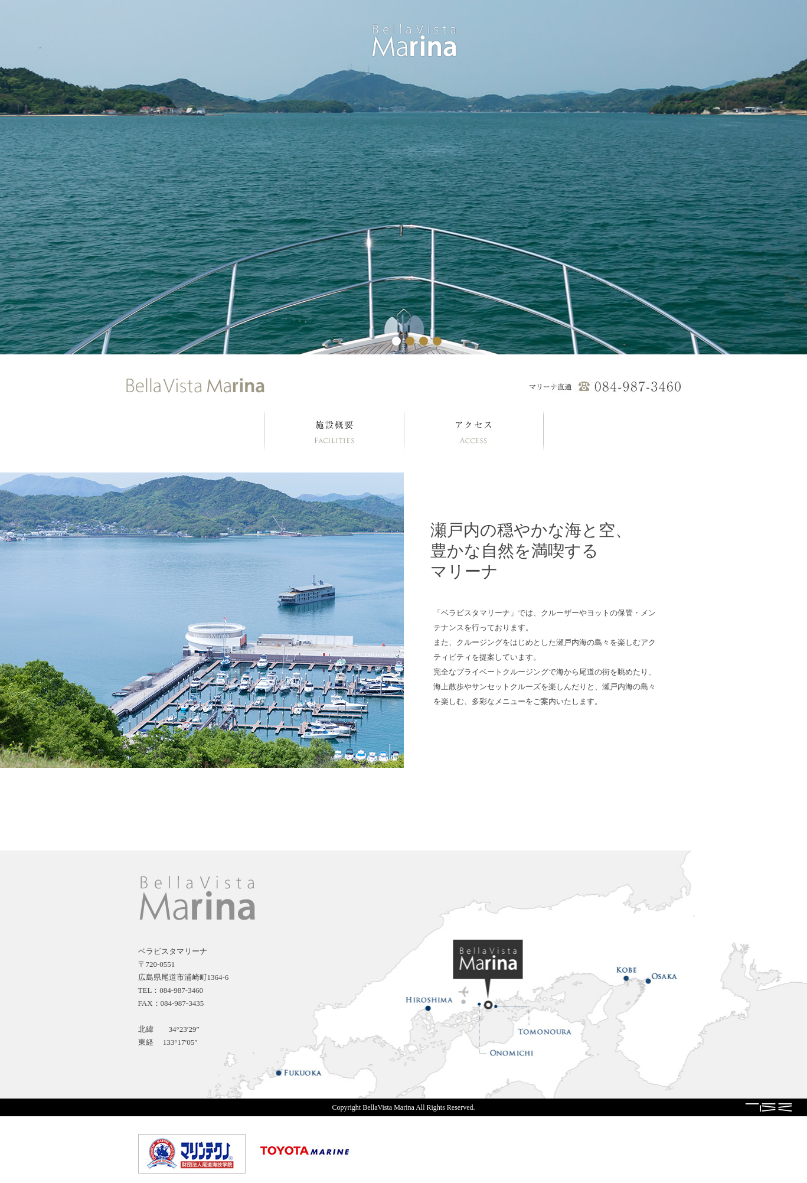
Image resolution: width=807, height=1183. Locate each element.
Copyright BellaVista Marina (373, 1107)
